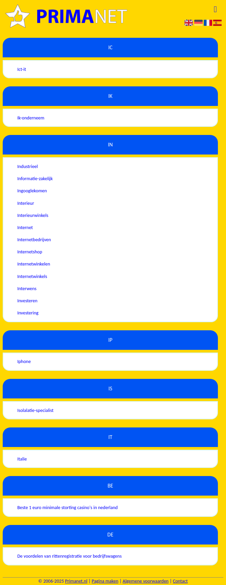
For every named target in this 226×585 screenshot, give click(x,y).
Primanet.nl (76, 581)
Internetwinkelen (33, 264)
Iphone (24, 361)
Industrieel (27, 166)
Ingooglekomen (32, 191)
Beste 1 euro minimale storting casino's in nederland (67, 507)
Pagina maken (105, 581)
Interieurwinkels (32, 215)
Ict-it (21, 69)
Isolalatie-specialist (35, 410)
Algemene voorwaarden (146, 581)
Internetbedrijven (34, 240)
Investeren (27, 301)
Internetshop (29, 252)
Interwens (26, 288)
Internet (25, 227)
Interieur (25, 203)
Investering (28, 313)
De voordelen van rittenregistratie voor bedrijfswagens (69, 556)
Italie (22, 459)
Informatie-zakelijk (35, 179)
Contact (180, 581)
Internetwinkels (32, 276)
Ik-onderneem (30, 118)
